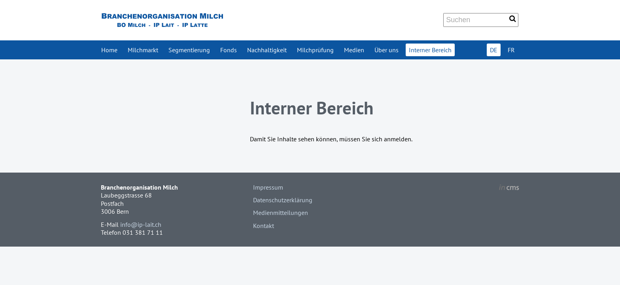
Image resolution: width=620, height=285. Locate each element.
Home (109, 50)
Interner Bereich (430, 50)
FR (511, 50)
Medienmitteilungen (280, 213)
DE (493, 50)
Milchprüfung (315, 50)
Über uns (386, 50)
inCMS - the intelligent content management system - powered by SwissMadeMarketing (509, 188)
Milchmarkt (143, 50)
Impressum (268, 187)
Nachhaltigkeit (267, 50)
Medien (354, 50)
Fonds (228, 50)
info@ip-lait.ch (140, 224)
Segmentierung (189, 50)
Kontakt (263, 226)
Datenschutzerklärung (282, 200)
